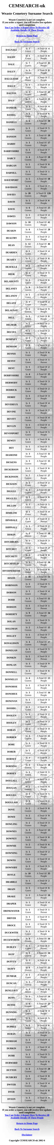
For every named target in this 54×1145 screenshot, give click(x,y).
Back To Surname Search (27, 41)
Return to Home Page (27, 36)
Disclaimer (27, 1135)
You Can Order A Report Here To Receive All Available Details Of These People (27, 28)
